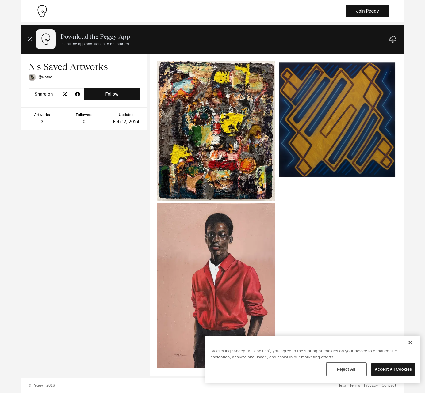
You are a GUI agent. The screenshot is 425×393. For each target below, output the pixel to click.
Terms (355, 385)
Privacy (371, 385)
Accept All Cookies (393, 369)
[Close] (410, 342)
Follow (111, 93)
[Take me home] (42, 11)
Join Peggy (367, 10)
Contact (389, 385)
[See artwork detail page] (216, 131)
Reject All (346, 369)
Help (342, 385)
